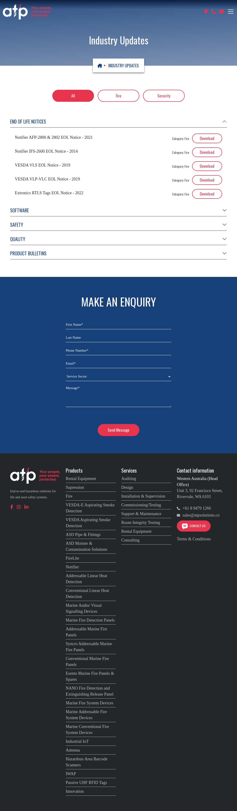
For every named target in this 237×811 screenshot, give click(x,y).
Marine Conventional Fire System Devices (87, 729)
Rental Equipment (81, 478)
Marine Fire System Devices (89, 703)
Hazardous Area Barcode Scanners (86, 762)
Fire (118, 96)
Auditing (128, 478)
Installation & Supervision (143, 496)
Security (163, 96)
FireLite (72, 558)
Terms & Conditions (194, 539)
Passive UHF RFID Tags (86, 782)
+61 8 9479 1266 (194, 508)
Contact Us (194, 525)
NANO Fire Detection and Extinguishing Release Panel (89, 691)
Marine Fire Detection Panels (90, 620)
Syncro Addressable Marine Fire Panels (89, 646)
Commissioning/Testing (141, 505)
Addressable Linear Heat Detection (86, 578)
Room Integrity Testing (140, 522)
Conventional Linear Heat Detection (87, 593)
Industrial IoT (77, 741)
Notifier (72, 567)
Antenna (73, 750)
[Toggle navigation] (230, 11)
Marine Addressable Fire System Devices (86, 714)
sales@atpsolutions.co (198, 515)
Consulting (130, 540)
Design (127, 487)
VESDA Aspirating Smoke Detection (88, 522)
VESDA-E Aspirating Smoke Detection (90, 508)
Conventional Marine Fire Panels (87, 661)
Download (207, 138)
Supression (75, 487)
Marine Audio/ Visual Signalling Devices (84, 608)
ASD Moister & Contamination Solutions (86, 546)
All (73, 96)
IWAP (71, 773)
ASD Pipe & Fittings (83, 534)
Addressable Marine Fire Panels (86, 632)
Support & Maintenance (141, 513)
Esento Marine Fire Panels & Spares (90, 676)
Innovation (75, 791)
